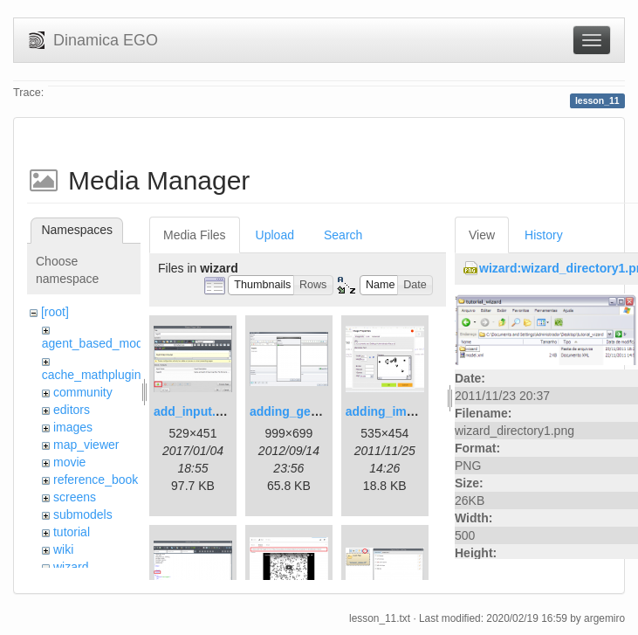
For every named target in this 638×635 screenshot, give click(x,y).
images (73, 427)
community (83, 392)
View (482, 235)
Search (343, 235)
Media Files (194, 235)
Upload (275, 235)
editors (71, 410)
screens (74, 497)
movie (69, 462)
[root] (55, 312)
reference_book (95, 480)
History (544, 235)
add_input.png (195, 411)
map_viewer (86, 445)
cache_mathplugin (91, 375)
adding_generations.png (321, 411)
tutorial (71, 532)
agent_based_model (97, 343)
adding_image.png (400, 411)
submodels (83, 514)
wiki (63, 549)
